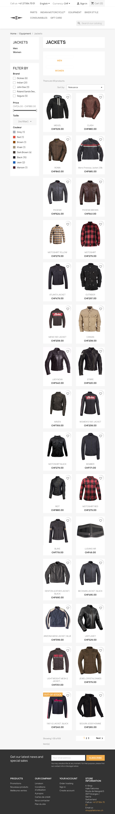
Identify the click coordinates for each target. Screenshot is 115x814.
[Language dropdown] (45, 3)
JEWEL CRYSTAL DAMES (90, 678)
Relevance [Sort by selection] (85, 87)
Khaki (21, 147)
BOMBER (90, 464)
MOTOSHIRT (90, 252)
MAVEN (57, 421)
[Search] (90, 23)
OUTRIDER (90, 294)
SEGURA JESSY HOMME (90, 723)
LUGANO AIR (90, 548)
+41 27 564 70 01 (26, 3)
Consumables (38, 17)
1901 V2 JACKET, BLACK (57, 723)
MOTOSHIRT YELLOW (57, 252)
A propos (39, 793)
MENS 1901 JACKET (57, 337)
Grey (21, 132)
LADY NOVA (57, 379)
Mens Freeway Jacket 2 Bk (90, 167)
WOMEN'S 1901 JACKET (90, 421)
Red (20, 137)
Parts (33, 12)
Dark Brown (24, 152)
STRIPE (90, 379)
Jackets (20, 42)
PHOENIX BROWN (90, 210)
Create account (67, 790)
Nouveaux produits (19, 787)
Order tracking (66, 783)
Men (15, 48)
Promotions (15, 783)
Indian (22, 82)
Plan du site (40, 804)
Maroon (22, 167)
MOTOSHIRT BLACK (57, 464)
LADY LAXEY (90, 636)
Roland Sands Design (26, 91)
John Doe (23, 87)
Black (22, 157)
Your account (68, 778)
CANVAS (90, 337)
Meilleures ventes (18, 790)
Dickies (22, 78)
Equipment (74, 12)
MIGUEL (57, 125)
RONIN (57, 167)
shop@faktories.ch (94, 810)
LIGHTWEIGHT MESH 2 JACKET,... (57, 680)
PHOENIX (57, 210)
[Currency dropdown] (67, 3)
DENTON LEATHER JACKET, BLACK (57, 592)
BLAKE (57, 548)
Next (100, 738)
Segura (22, 96)
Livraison (39, 783)
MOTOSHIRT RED (90, 506)
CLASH (90, 125)
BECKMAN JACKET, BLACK (90, 591)
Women (17, 52)
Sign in (63, 787)
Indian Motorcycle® (52, 12)
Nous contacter (42, 800)
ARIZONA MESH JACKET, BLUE (57, 636)
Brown (21, 142)
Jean (21, 162)
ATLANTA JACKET (57, 294)
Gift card (56, 17)
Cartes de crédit (42, 797)
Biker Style (91, 12)
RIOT (57, 506)
